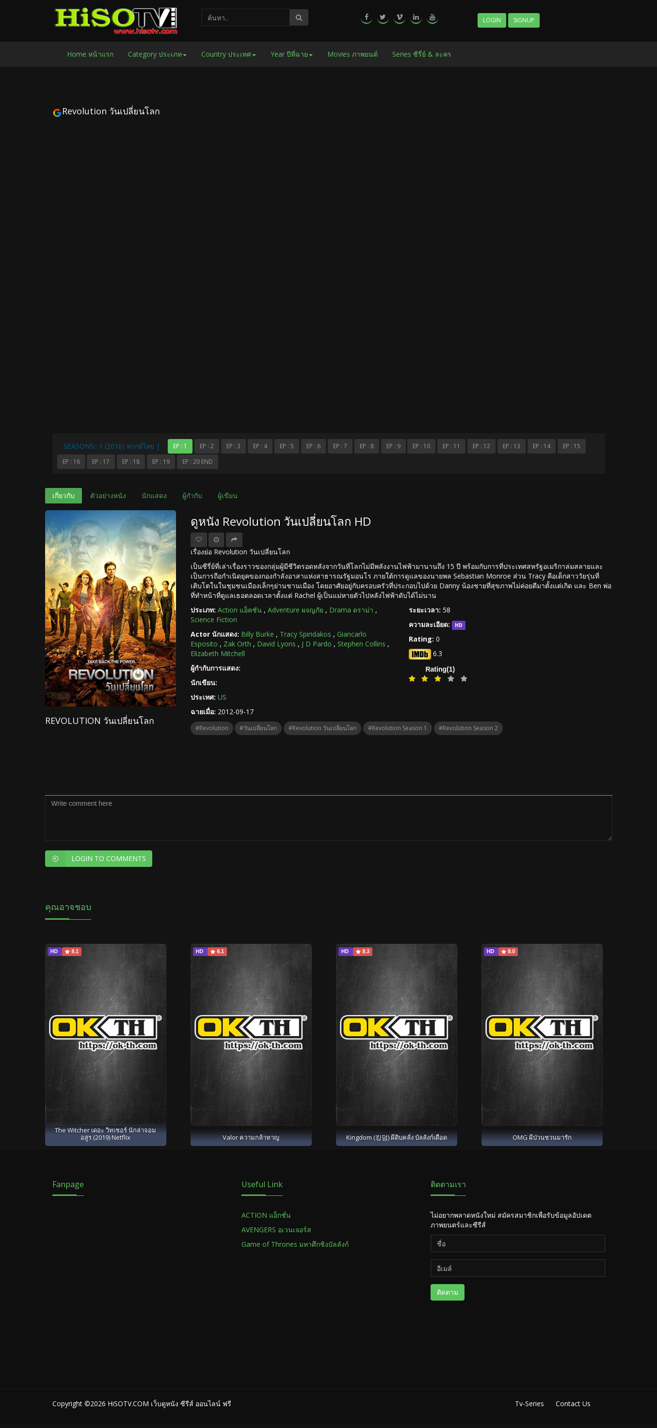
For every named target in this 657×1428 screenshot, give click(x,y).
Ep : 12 (481, 446)
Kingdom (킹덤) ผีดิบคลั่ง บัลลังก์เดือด (396, 1137)
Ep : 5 (287, 446)
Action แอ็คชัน (240, 609)
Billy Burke (257, 634)
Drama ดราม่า (351, 609)
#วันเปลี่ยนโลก (258, 728)
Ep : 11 (451, 446)
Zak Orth (237, 643)
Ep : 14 (541, 446)
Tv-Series (529, 1403)
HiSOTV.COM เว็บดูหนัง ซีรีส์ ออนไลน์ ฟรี (169, 1403)
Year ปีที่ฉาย (292, 54)
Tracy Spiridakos (305, 634)
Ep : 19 (161, 461)
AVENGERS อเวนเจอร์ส (276, 1229)
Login (492, 20)
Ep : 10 (421, 446)
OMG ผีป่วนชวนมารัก (542, 1137)
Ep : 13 (511, 446)
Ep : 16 (71, 461)
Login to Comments (95, 858)
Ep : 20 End (197, 461)
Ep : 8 (367, 446)
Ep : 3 (233, 446)
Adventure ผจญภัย (295, 609)
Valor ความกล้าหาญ (251, 1137)
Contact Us (573, 1403)
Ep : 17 (101, 461)
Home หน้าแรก (90, 54)
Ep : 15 (571, 446)
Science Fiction (214, 619)
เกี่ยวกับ (63, 495)
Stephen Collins (361, 643)
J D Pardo (317, 643)
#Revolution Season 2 (468, 728)
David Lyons (276, 643)
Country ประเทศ (228, 54)
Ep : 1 (180, 446)
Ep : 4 (260, 446)
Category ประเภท (157, 54)
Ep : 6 (313, 446)
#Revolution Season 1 (397, 728)
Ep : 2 (207, 446)
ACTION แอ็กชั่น (266, 1215)
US (222, 697)
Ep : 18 (131, 461)
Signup (523, 20)
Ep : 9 (393, 446)
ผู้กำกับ (192, 495)
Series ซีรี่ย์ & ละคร (421, 54)
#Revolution (211, 728)
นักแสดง (154, 495)
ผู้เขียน (228, 495)
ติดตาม (447, 1292)
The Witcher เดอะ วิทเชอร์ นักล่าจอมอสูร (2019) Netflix (105, 1134)
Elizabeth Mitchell (218, 653)
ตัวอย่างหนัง (108, 495)
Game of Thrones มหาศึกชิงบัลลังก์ (296, 1244)
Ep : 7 (340, 446)
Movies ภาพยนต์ (352, 54)
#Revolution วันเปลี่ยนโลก (322, 728)
